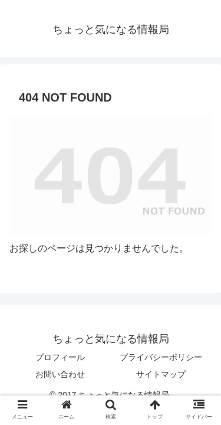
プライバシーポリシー (161, 357)
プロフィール (60, 357)
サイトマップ (161, 374)
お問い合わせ (60, 374)
